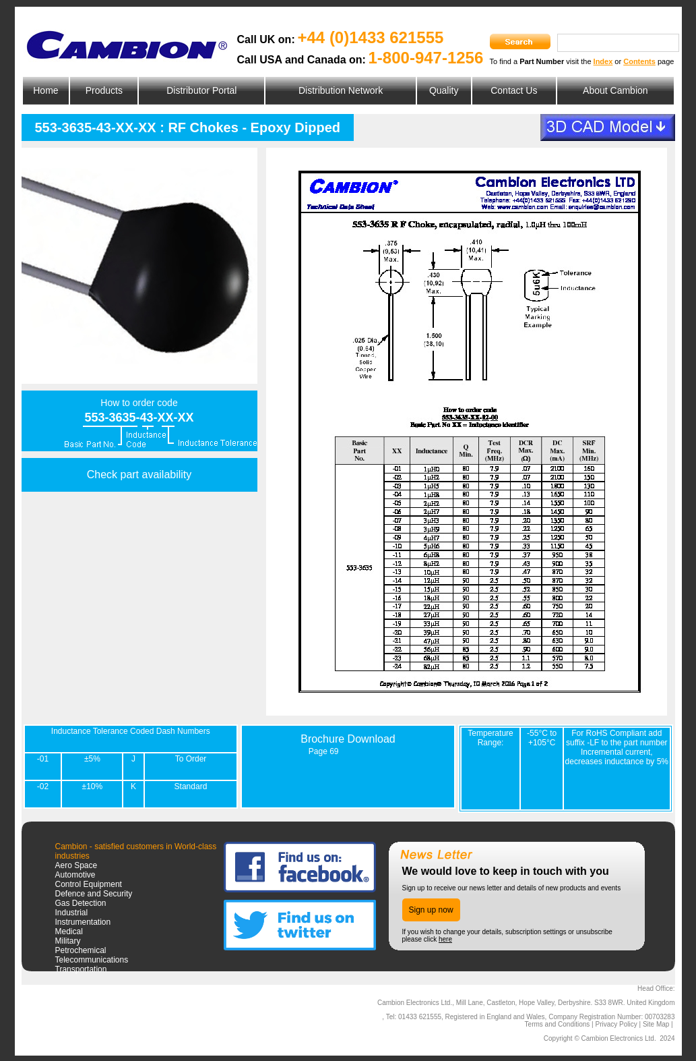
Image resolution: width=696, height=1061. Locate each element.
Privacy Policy (616, 1024)
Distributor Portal (201, 90)
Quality (444, 90)
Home (45, 90)
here (445, 939)
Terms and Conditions (557, 1024)
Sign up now (431, 910)
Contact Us (514, 90)
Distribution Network (340, 90)
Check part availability (139, 474)
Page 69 (324, 751)
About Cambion (615, 90)
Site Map (656, 1024)
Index (603, 61)
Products (104, 90)
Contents (639, 61)
